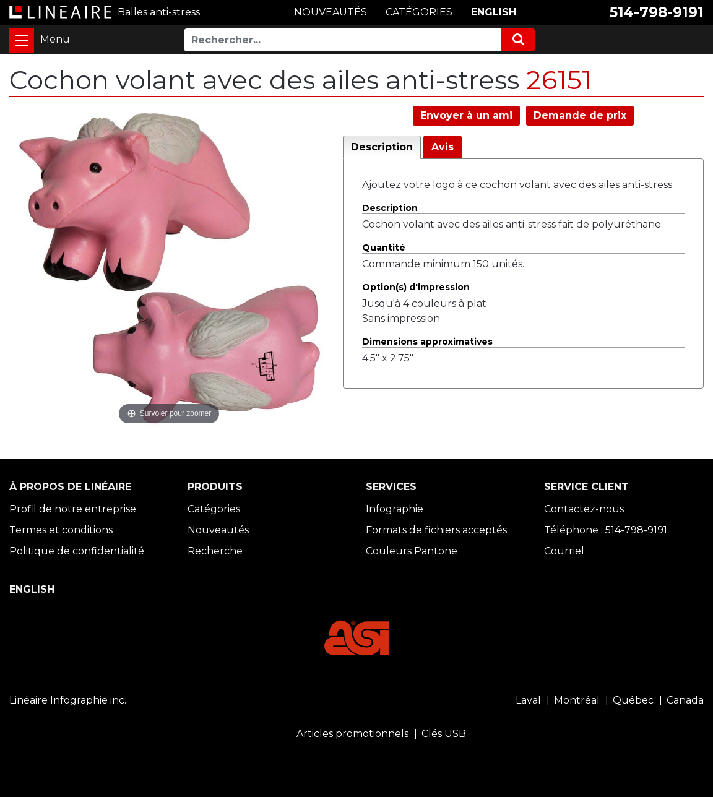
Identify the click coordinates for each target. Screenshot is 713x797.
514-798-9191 (657, 12)
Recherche (215, 551)
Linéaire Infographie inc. (67, 700)
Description (382, 147)
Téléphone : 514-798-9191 (605, 530)
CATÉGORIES (419, 12)
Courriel (564, 551)
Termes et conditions (61, 530)
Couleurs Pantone (411, 551)
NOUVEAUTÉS (330, 12)
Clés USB (443, 733)
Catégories (214, 509)
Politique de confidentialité (76, 551)
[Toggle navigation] (21, 40)
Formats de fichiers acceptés (436, 530)
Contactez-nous (584, 509)
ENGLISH (493, 12)
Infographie (394, 509)
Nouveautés (218, 530)
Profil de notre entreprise (72, 509)
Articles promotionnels (352, 733)
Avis (442, 147)
